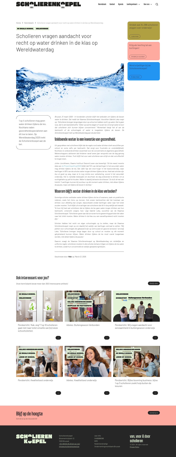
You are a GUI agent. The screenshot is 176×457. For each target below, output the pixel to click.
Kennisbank (102, 4)
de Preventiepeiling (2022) (71, 166)
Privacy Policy (134, 447)
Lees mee (134, 36)
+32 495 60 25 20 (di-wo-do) (69, 444)
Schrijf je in (154, 413)
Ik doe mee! (135, 77)
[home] (48, 5)
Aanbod (112, 4)
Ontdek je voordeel (137, 57)
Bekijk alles (154, 283)
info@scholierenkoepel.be (69, 446)
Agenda (120, 4)
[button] (133, 4)
